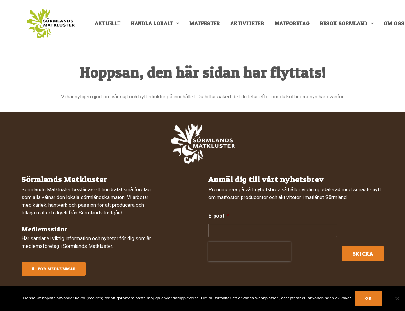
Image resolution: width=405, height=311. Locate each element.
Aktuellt (112, 26)
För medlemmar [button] (54, 268)
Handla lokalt (159, 26)
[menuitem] (111, 26)
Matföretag (296, 26)
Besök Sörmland (351, 26)
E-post (218, 216)
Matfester (209, 26)
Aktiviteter (251, 26)
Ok (368, 298)
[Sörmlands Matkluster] (50, 26)
